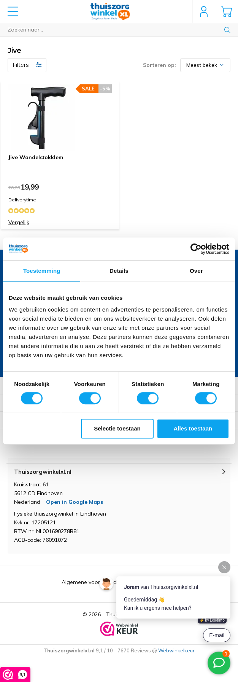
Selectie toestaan (117, 428)
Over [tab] (196, 270)
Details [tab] (119, 270)
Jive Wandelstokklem (35, 157)
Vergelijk (18, 222)
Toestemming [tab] (41, 270)
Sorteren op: (159, 65)
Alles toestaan (192, 428)
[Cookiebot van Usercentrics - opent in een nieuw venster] (196, 249)
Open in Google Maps (74, 501)
